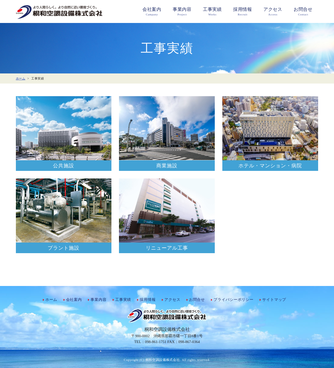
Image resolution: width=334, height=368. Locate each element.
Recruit (242, 11)
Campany (152, 11)
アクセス (172, 300)
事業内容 (98, 300)
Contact (303, 11)
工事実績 (123, 300)
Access (273, 11)
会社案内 (74, 300)
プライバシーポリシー (234, 300)
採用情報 (148, 300)
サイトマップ (274, 300)
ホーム (51, 300)
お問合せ (197, 300)
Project (182, 11)
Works (212, 11)
